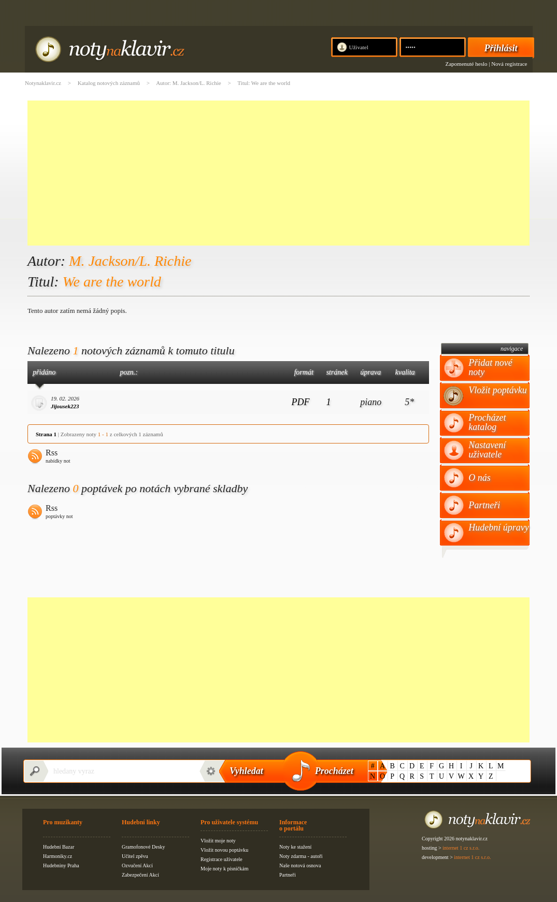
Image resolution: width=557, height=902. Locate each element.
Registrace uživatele (221, 859)
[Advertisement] (278, 173)
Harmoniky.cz (57, 856)
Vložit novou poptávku (224, 850)
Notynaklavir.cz (43, 83)
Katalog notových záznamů (109, 83)
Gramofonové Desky (143, 847)
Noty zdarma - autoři (301, 856)
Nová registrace (509, 64)
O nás (479, 478)
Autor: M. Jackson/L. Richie (188, 83)
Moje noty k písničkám (225, 868)
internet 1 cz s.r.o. (460, 848)
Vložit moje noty (218, 840)
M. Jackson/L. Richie (130, 261)
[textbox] (120, 771)
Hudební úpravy (498, 527)
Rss (58, 457)
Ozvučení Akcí (137, 865)
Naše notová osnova (300, 865)
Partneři (484, 505)
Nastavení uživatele (487, 450)
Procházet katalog (487, 422)
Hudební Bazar (58, 847)
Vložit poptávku (497, 390)
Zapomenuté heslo (467, 64)
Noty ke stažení (295, 847)
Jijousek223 (65, 406)
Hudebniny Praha (61, 865)
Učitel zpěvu (135, 856)
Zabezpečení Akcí (140, 875)
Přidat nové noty (490, 367)
